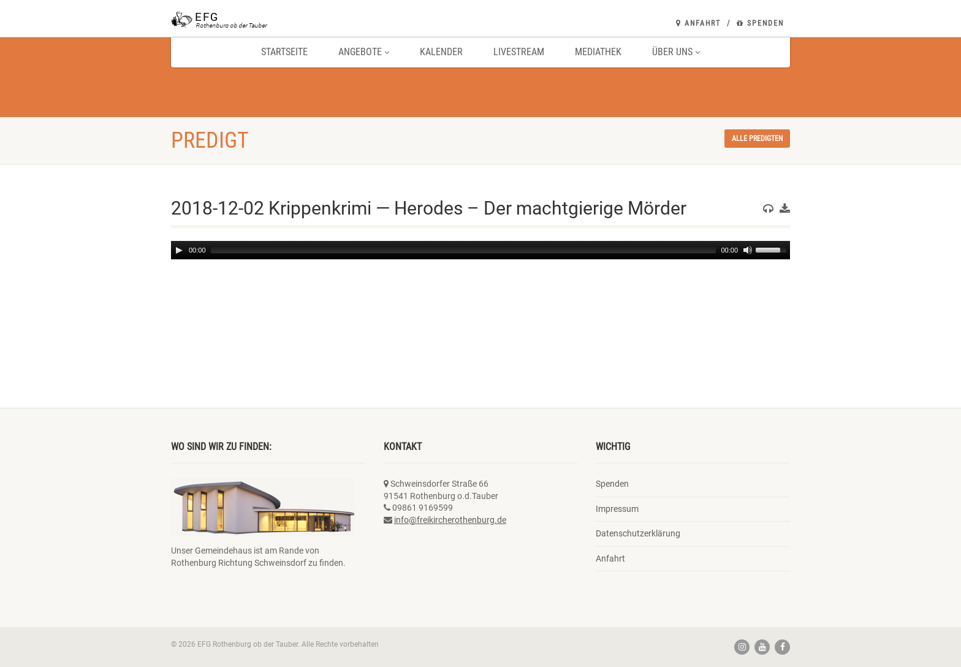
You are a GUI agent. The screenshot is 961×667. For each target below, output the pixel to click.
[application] (480, 250)
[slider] (463, 250)
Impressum (617, 509)
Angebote (363, 52)
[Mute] (748, 250)
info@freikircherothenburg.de (450, 520)
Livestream (518, 52)
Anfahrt (698, 23)
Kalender (441, 52)
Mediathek (598, 52)
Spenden (760, 23)
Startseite (284, 52)
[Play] (179, 250)
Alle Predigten (757, 138)
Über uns (676, 52)
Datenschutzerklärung (638, 533)
